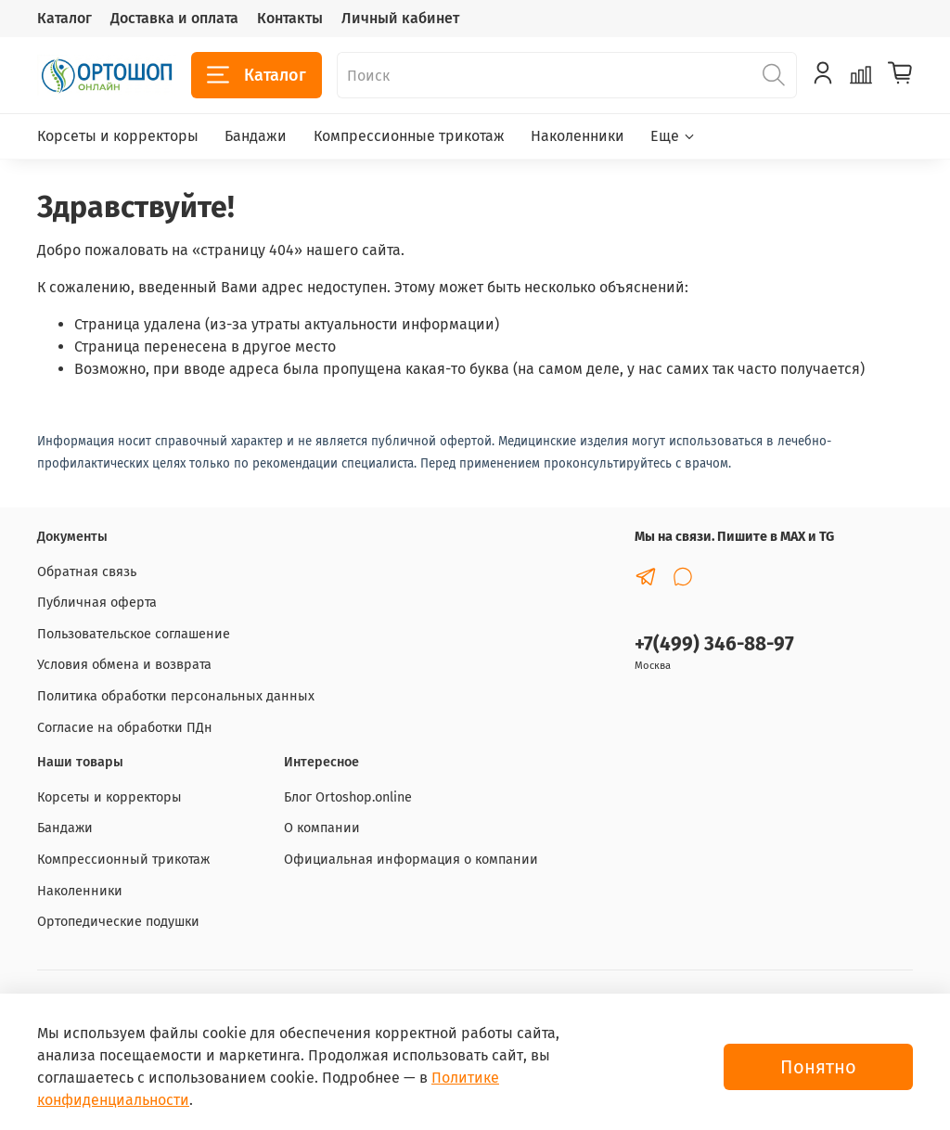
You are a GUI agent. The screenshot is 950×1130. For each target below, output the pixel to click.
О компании (322, 828)
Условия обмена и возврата (124, 665)
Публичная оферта (97, 602)
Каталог (64, 18)
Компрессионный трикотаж (123, 859)
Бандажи (256, 136)
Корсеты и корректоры (118, 136)
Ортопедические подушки (118, 922)
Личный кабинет (400, 18)
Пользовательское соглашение (133, 634)
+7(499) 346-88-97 (714, 644)
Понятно (818, 1067)
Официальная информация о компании (411, 859)
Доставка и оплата (174, 18)
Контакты (290, 18)
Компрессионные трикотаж (409, 136)
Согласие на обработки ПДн (124, 728)
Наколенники (577, 136)
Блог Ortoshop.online (348, 797)
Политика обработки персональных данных (176, 696)
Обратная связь (86, 572)
